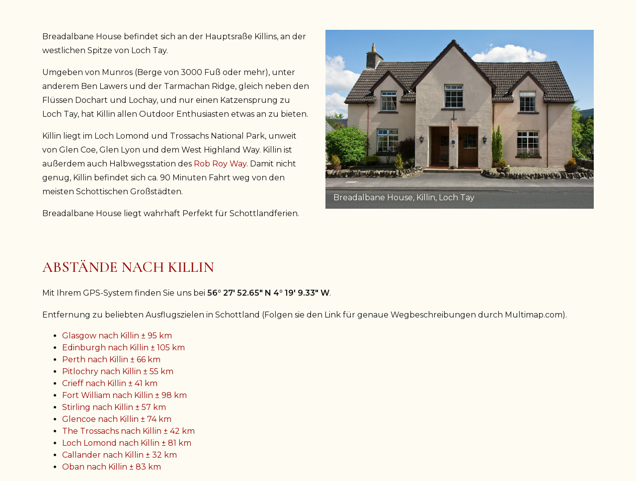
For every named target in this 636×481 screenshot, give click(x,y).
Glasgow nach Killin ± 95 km (117, 335)
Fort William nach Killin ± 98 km (124, 395)
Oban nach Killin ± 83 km (111, 467)
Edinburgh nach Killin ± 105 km (123, 347)
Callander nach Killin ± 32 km (119, 455)
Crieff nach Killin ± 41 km (110, 383)
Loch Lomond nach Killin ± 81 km (126, 443)
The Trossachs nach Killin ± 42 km (128, 431)
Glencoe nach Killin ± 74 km (116, 419)
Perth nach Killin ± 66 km (111, 359)
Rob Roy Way (220, 163)
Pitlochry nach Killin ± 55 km (117, 371)
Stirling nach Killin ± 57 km (114, 407)
